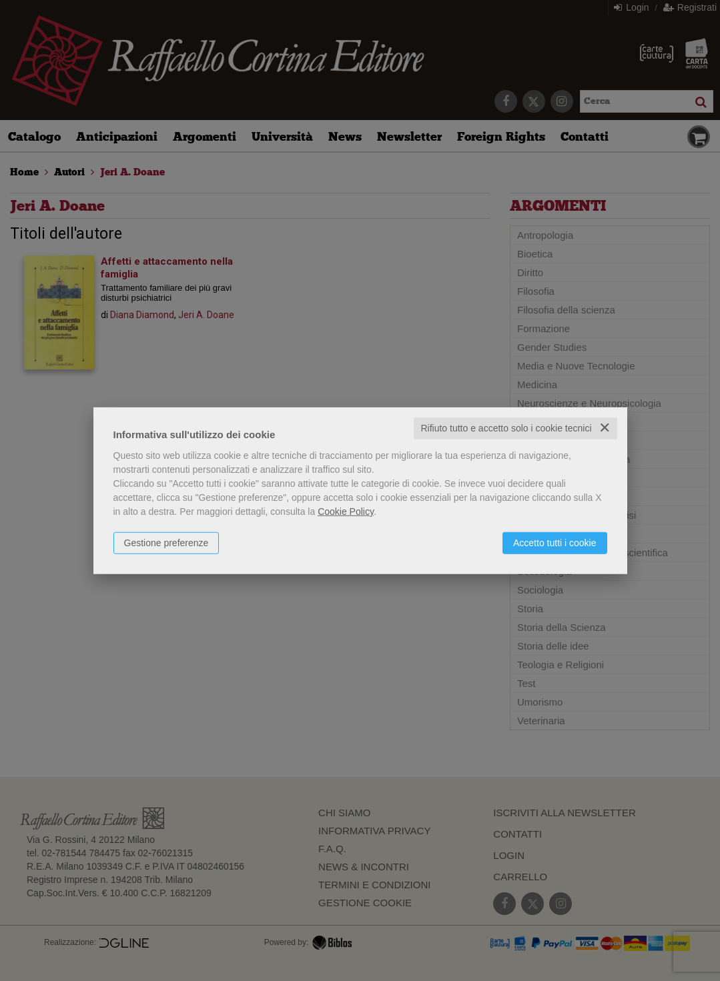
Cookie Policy (346, 511)
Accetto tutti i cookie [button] (555, 543)
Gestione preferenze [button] (166, 543)
